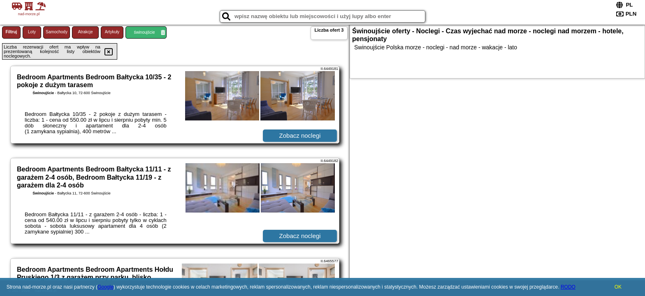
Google (105, 287)
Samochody (56, 32)
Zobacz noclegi (300, 135)
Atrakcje (85, 32)
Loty (32, 32)
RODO (568, 287)
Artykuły (112, 32)
